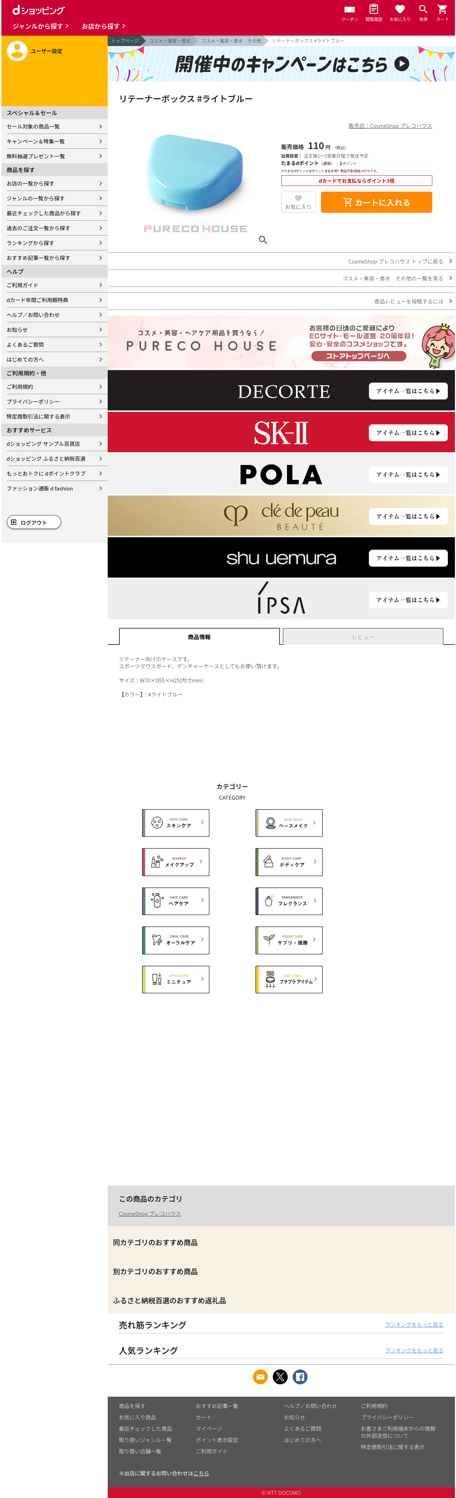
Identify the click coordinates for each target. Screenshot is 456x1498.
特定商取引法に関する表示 (39, 416)
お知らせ (17, 329)
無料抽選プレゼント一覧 (36, 156)
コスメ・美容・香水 (170, 40)
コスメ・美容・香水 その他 (231, 40)
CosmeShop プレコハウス (150, 1213)
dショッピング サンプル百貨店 (43, 443)
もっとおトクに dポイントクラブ (46, 473)
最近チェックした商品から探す (44, 213)
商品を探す (132, 1405)
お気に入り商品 (137, 1417)
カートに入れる (377, 202)
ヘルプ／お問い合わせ (33, 314)
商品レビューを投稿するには (408, 301)
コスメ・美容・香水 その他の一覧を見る (392, 278)
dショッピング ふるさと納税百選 (46, 458)
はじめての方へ (25, 359)
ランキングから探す (31, 242)
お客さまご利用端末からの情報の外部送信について (398, 1432)
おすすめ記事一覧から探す (39, 257)
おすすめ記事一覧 (217, 1405)
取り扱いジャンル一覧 (145, 1439)
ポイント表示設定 (217, 1439)
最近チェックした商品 (145, 1428)
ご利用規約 (20, 386)
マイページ (209, 1428)
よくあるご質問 (25, 344)
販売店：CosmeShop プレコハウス (390, 125)
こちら (201, 1473)
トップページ (125, 40)
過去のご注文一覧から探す (39, 228)
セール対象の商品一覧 (33, 126)
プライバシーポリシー (33, 401)
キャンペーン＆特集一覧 (36, 141)
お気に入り (298, 206)
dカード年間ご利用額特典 (37, 299)
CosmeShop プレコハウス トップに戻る (395, 261)
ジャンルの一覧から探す (36, 198)
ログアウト (34, 522)
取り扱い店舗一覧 (140, 1451)
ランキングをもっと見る (414, 1324)
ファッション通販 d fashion (40, 488)
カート (204, 1417)
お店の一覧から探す (31, 183)
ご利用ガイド (23, 285)
